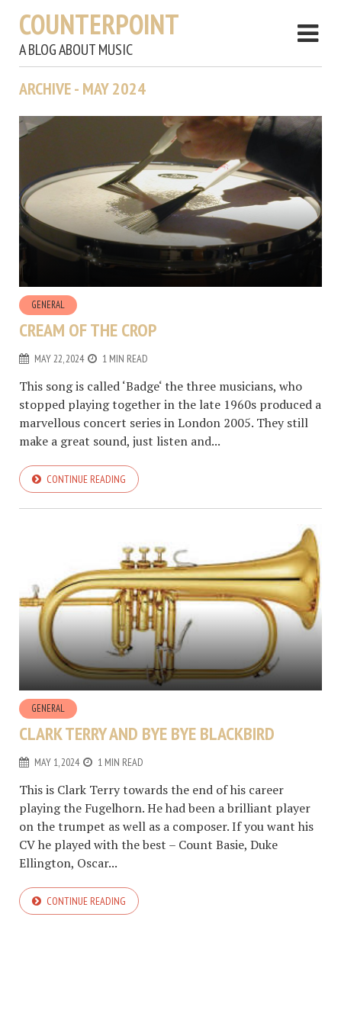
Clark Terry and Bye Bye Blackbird (147, 733)
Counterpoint (99, 24)
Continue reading (86, 479)
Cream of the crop (87, 330)
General (48, 304)
